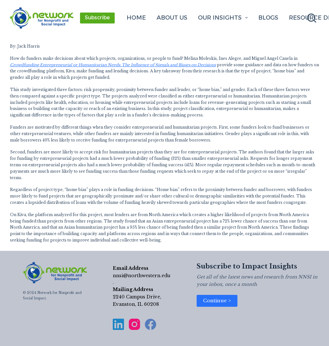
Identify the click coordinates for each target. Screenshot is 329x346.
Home (136, 17)
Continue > (217, 300)
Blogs (268, 17)
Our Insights (224, 18)
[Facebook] (150, 324)
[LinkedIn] (118, 324)
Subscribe (97, 17)
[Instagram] (134, 324)
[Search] (311, 18)
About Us (171, 17)
